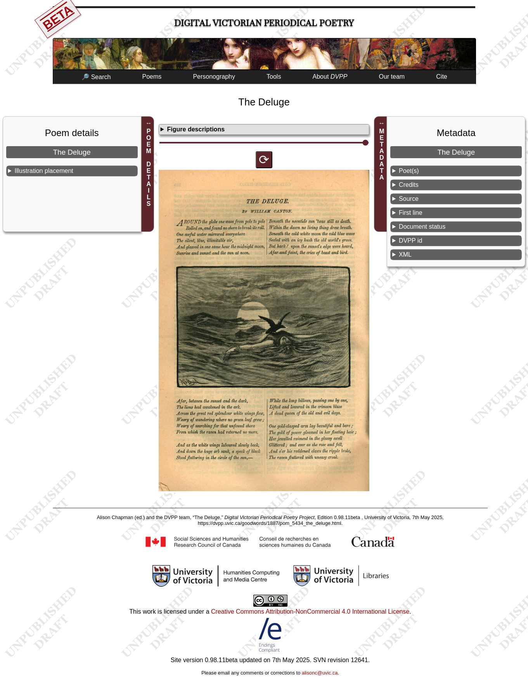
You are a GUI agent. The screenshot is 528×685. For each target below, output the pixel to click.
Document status (422, 226)
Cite (441, 76)
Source (409, 198)
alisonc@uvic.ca (320, 673)
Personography (214, 76)
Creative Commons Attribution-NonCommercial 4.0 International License (310, 611)
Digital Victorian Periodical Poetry (264, 23)
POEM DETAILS (148, 167)
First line (410, 212)
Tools (274, 76)
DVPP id (410, 240)
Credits (409, 184)
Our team (392, 76)
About (330, 76)
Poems (151, 76)
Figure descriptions (196, 129)
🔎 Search (96, 77)
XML (405, 254)
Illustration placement (44, 170)
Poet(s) (409, 170)
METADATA (381, 154)
